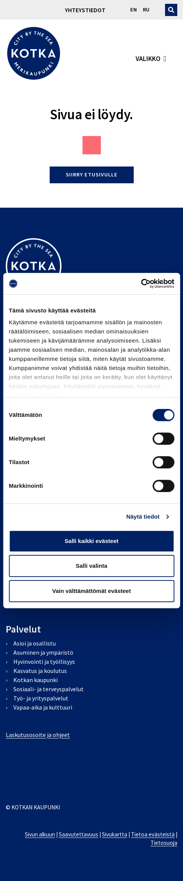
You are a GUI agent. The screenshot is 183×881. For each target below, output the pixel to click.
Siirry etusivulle (92, 174)
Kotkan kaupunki (35, 680)
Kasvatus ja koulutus (40, 670)
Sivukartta (114, 834)
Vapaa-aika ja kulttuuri (42, 707)
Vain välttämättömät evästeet (91, 591)
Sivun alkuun (40, 834)
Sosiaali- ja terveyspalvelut (48, 689)
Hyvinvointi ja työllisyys (44, 661)
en (133, 9)
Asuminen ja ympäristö (43, 652)
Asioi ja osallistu (34, 643)
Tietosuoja (164, 842)
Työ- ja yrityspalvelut (40, 698)
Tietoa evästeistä (153, 834)
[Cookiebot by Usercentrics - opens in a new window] (140, 283)
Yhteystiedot (85, 10)
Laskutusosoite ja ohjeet (38, 734)
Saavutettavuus (78, 834)
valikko (148, 58)
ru (146, 9)
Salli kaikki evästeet (91, 541)
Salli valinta (91, 565)
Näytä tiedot (143, 516)
